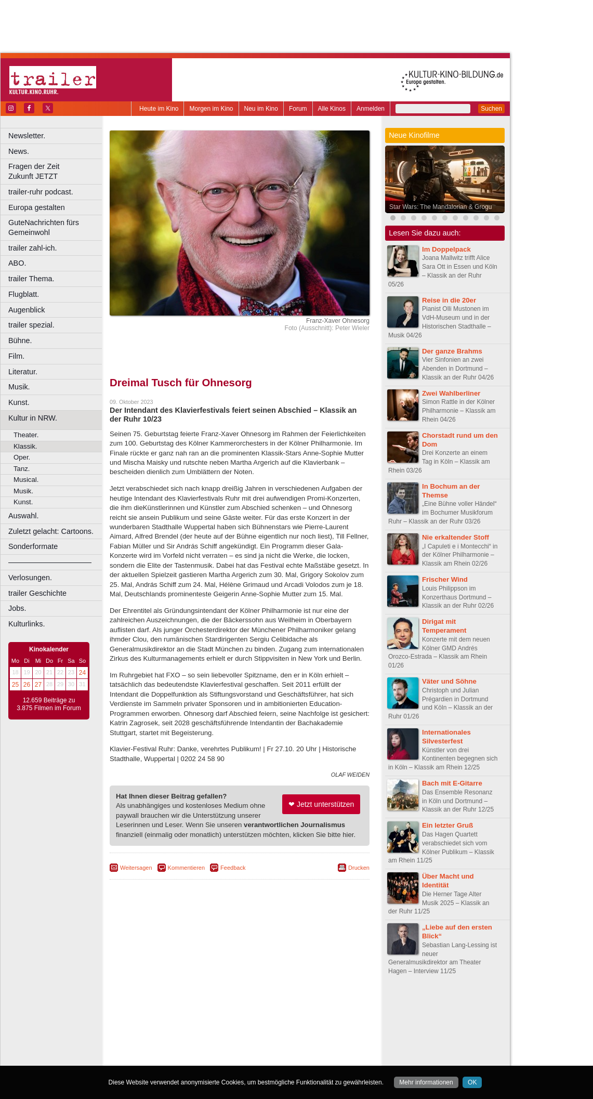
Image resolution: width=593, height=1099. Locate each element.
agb (298, 1006)
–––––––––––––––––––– (49, 562)
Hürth (297, 1032)
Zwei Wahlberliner (451, 393)
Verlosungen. (30, 577)
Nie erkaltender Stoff (455, 537)
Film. (16, 356)
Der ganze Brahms (452, 351)
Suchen (491, 108)
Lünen (213, 1041)
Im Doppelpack (446, 249)
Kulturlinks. (26, 624)
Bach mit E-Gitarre (452, 783)
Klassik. (25, 446)
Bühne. (20, 340)
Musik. (19, 387)
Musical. (26, 479)
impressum (233, 1006)
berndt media (195, 1006)
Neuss (261, 1041)
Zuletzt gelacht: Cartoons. (51, 531)
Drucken (359, 868)
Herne (277, 1032)
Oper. (22, 457)
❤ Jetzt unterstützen (321, 804)
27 (38, 684)
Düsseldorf (285, 1024)
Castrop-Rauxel (214, 1024)
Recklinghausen (204, 1050)
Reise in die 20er (449, 300)
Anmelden (371, 108)
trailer (239, 1015)
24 (82, 672)
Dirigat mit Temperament (444, 626)
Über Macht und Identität (448, 880)
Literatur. (22, 372)
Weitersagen (136, 868)
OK (472, 1082)
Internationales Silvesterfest (446, 736)
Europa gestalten (36, 207)
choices (184, 1015)
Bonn (182, 1024)
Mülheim (237, 1041)
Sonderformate (33, 546)
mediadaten (324, 1006)
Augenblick (26, 310)
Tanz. (22, 469)
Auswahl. (23, 516)
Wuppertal (283, 1050)
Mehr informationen (426, 1082)
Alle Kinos (332, 108)
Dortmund (253, 1024)
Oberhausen (291, 1041)
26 (26, 684)
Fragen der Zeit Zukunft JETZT (56, 171)
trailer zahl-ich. (32, 248)
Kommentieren (186, 868)
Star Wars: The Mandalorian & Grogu (440, 207)
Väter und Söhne (449, 681)
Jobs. (17, 608)
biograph (156, 1015)
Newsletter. (26, 136)
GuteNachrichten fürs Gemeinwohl (43, 227)
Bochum (160, 1024)
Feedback (232, 868)
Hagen (256, 1032)
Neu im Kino (261, 108)
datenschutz (270, 1006)
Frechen (189, 1032)
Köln (314, 1032)
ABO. (17, 263)
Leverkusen (185, 1041)
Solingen (242, 1050)
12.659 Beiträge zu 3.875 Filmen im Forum (49, 704)
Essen (165, 1032)
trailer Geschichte (37, 593)
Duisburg (316, 1024)
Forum (298, 108)
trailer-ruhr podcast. (40, 192)
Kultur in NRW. (32, 418)
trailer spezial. (31, 325)
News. (18, 151)
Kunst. (19, 402)
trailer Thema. (31, 278)
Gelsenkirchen (224, 1032)
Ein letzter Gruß (447, 825)
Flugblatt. (23, 294)
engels (209, 1015)
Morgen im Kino (211, 108)
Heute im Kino (158, 108)
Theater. (26, 435)
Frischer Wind (445, 579)
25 (15, 684)
